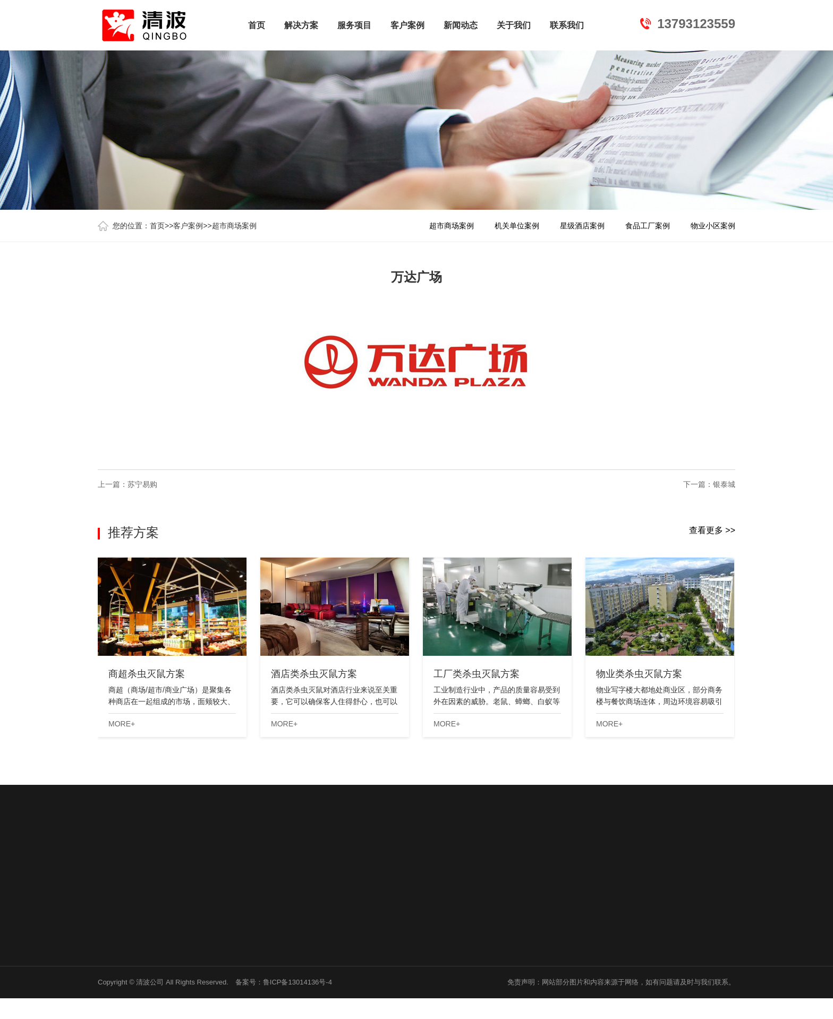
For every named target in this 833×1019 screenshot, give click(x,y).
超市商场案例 (234, 225)
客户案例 (407, 25)
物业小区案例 (713, 225)
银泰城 (724, 484)
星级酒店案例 (582, 225)
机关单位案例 (517, 225)
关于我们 (514, 25)
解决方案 (301, 25)
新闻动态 (461, 25)
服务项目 (354, 25)
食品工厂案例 (647, 225)
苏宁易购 (142, 484)
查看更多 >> (712, 530)
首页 (256, 25)
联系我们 (567, 25)
